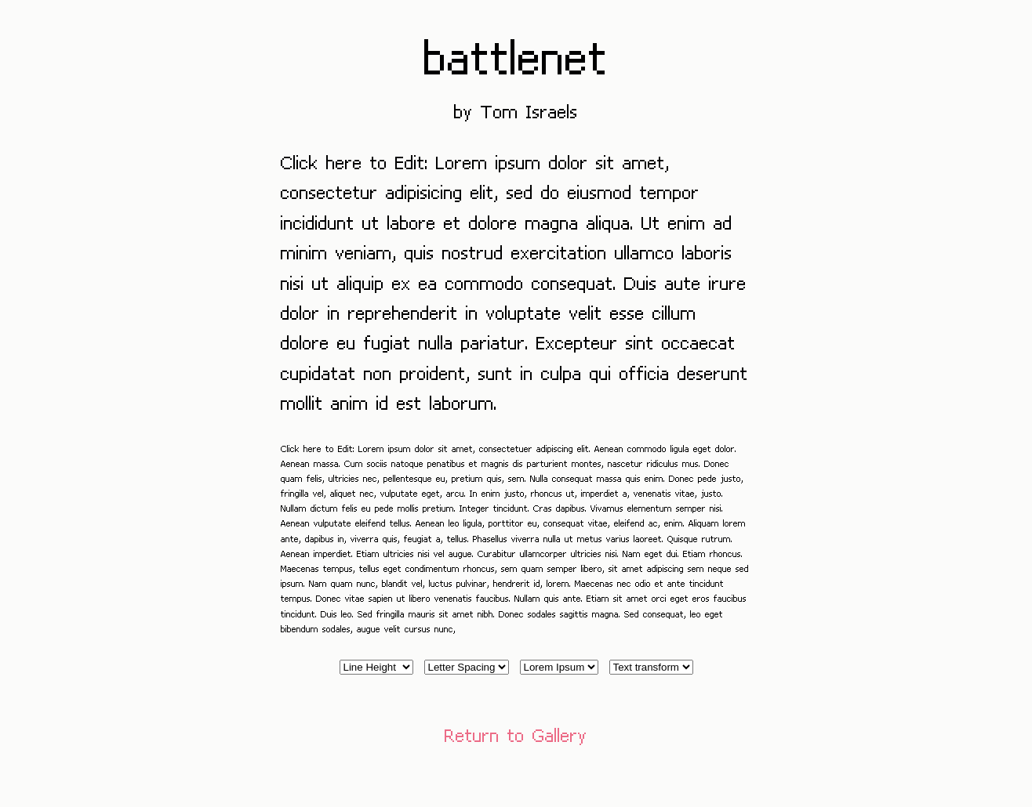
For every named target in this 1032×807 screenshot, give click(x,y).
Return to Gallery (516, 734)
